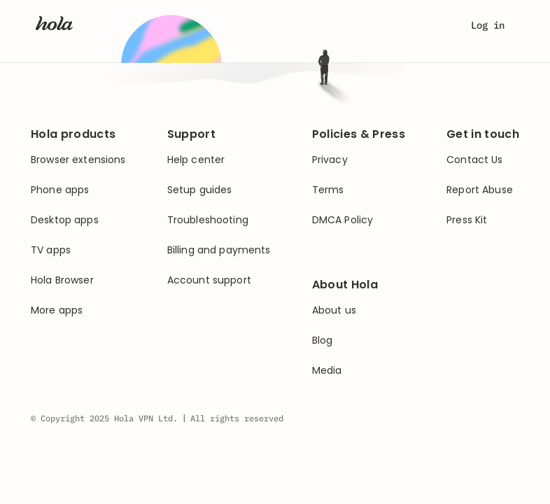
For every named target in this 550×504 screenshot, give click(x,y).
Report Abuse (479, 190)
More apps (57, 310)
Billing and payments (219, 250)
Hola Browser (62, 280)
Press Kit (466, 220)
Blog (322, 340)
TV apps (51, 250)
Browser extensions (78, 160)
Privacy (330, 160)
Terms (328, 190)
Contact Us (474, 160)
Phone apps (60, 190)
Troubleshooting (207, 220)
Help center (196, 160)
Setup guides (199, 190)
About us (334, 310)
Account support (209, 280)
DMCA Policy (343, 220)
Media (327, 370)
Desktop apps (65, 220)
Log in (488, 25)
